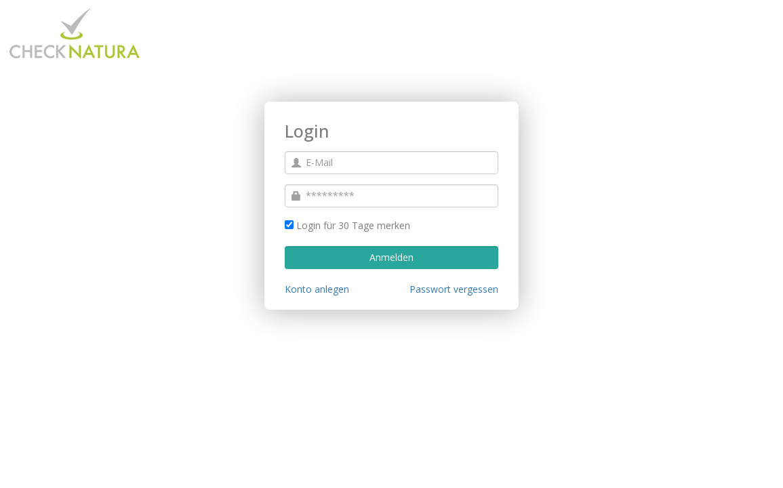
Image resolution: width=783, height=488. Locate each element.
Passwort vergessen (453, 289)
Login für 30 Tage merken (353, 225)
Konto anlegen (317, 289)
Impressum (35, 470)
